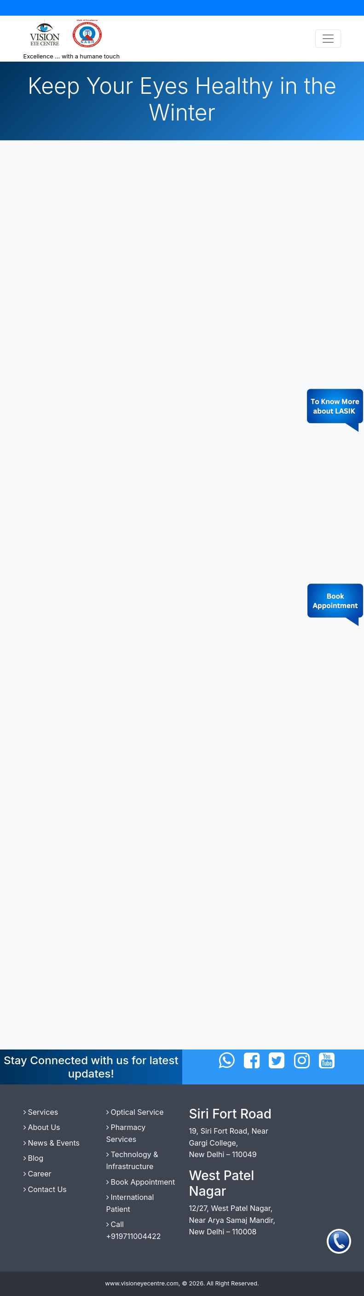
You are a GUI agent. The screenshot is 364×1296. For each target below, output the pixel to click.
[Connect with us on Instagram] (302, 1060)
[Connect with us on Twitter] (276, 1060)
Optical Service (135, 1112)
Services (40, 1112)
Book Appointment (140, 1182)
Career (37, 1173)
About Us (41, 1127)
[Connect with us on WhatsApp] (226, 1060)
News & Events (51, 1142)
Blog (33, 1158)
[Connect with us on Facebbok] (252, 1060)
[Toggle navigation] (328, 38)
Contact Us (45, 1189)
